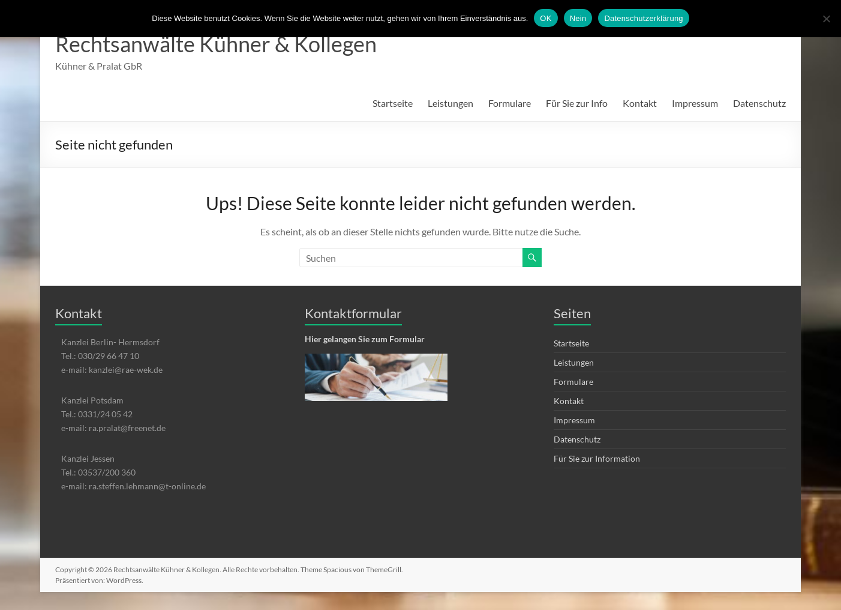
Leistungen (450, 103)
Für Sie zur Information (597, 458)
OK (545, 18)
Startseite (393, 103)
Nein (578, 18)
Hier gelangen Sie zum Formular (365, 339)
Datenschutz (759, 103)
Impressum (695, 103)
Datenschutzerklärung (643, 18)
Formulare (509, 103)
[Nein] (826, 19)
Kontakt (640, 103)
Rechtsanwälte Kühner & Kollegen (216, 44)
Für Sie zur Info (577, 103)
